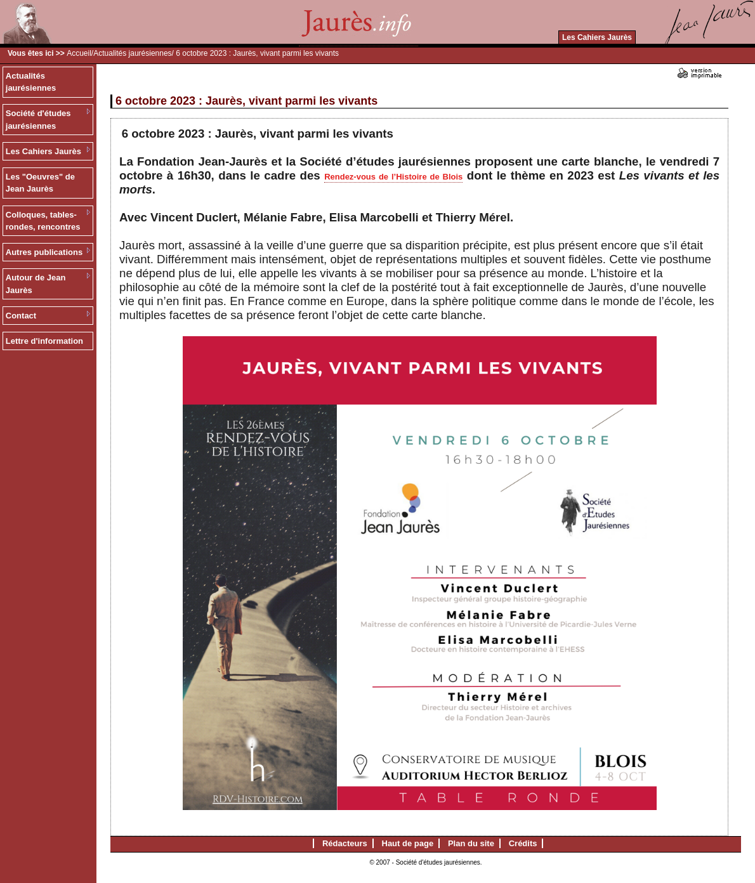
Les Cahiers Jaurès (597, 37)
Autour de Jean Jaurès (36, 284)
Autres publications (44, 252)
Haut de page (408, 843)
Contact (21, 315)
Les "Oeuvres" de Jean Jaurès (40, 183)
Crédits (523, 843)
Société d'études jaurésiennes (38, 119)
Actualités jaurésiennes (132, 53)
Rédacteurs (344, 843)
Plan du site (471, 843)
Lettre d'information (44, 341)
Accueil (79, 53)
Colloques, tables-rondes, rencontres (43, 221)
